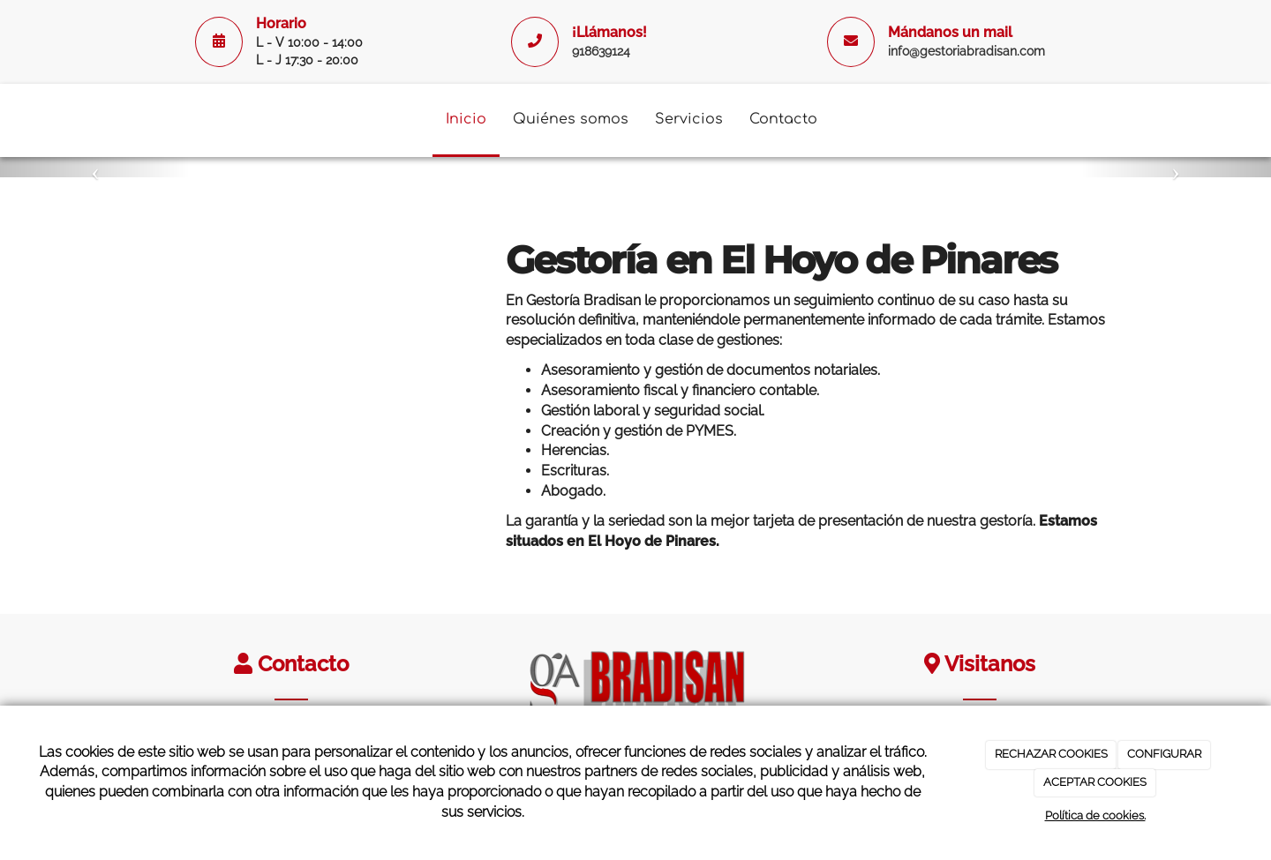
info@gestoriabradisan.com (966, 51)
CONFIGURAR (1164, 753)
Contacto (783, 119)
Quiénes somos (570, 119)
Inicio (466, 119)
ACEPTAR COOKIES (1095, 782)
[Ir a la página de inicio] (128, 119)
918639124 (601, 51)
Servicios (689, 119)
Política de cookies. (1095, 815)
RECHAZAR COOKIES (1051, 753)
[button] (95, 167)
